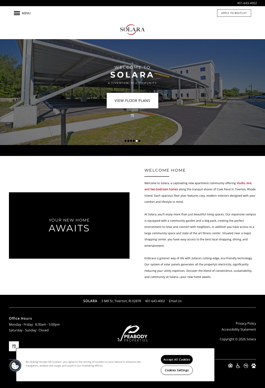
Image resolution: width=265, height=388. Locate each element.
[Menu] (22, 13)
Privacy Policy (246, 323)
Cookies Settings (177, 370)
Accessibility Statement (238, 329)
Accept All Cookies (176, 359)
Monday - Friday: (21, 324)
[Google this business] (132, 116)
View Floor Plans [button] (132, 100)
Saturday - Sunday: (23, 330)
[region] (115, 365)
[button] (234, 13)
